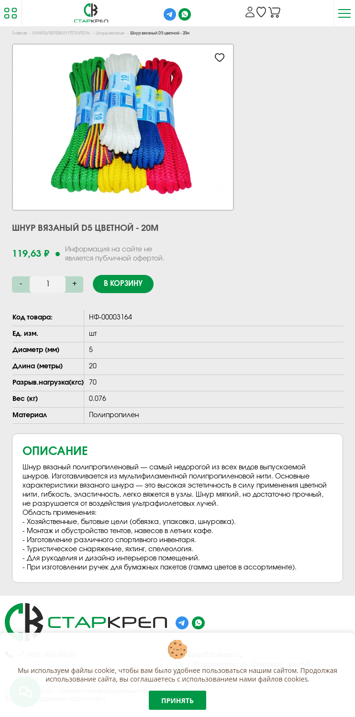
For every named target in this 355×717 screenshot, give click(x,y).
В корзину (123, 283)
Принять (177, 700)
